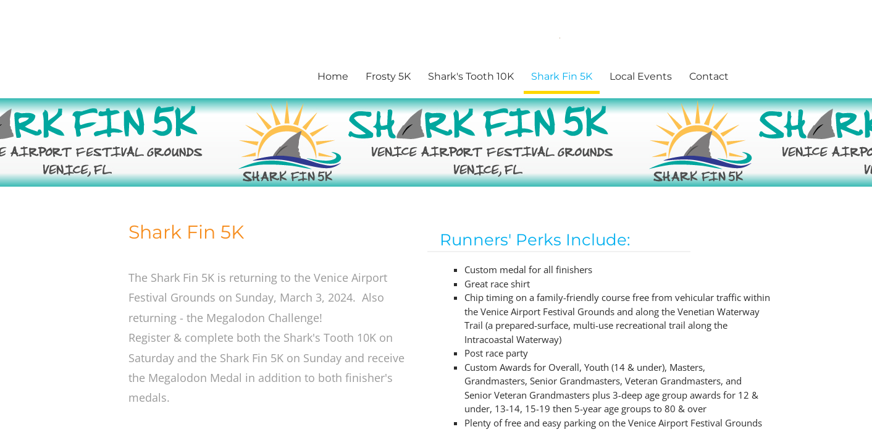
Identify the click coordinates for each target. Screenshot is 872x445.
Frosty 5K (388, 76)
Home (332, 76)
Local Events (641, 76)
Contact (709, 76)
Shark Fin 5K (561, 76)
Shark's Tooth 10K (471, 76)
